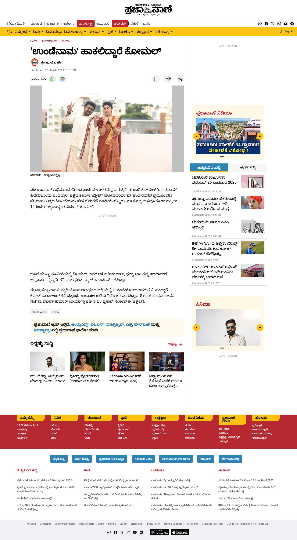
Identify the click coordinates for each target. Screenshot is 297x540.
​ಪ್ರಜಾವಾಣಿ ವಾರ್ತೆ (50, 62)
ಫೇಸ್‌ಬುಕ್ (142, 324)
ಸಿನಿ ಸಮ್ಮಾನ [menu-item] (54, 32)
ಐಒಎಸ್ (97, 324)
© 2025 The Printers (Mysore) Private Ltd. (247, 524)
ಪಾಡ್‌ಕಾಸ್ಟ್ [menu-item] (85, 23)
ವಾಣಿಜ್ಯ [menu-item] (125, 32)
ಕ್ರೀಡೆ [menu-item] (110, 32)
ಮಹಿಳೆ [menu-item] (134, 23)
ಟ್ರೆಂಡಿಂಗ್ (224, 470)
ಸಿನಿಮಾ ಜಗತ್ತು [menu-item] (74, 32)
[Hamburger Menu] (10, 31)
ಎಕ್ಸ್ (129, 324)
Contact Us (45, 524)
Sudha (101, 524)
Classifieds (136, 524)
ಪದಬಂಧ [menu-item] (36, 23)
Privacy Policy (153, 524)
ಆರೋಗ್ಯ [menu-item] (68, 23)
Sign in (287, 31)
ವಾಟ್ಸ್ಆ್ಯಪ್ (115, 324)
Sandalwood (39, 312)
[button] (59, 459)
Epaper (123, 524)
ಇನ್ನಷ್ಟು (175, 344)
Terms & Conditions (174, 524)
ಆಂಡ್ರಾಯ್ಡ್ (80, 324)
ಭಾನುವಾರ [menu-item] (102, 23)
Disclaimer (192, 524)
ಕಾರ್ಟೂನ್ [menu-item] (52, 23)
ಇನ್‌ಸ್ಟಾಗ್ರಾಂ (43, 330)
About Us (31, 524)
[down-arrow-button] (29, 32)
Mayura (112, 524)
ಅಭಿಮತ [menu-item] (95, 32)
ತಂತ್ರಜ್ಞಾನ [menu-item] (143, 32)
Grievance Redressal (212, 524)
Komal (55, 312)
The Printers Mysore (65, 524)
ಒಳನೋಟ (157, 470)
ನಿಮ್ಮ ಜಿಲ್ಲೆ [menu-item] (21, 32)
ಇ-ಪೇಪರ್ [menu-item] (120, 23)
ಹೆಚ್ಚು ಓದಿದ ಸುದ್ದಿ (27, 470)
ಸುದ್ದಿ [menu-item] (37, 32)
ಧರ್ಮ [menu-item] (147, 23)
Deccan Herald (86, 524)
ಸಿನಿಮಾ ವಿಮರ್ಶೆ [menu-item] (16, 23)
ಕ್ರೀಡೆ (87, 470)
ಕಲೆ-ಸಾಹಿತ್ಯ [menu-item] (162, 32)
